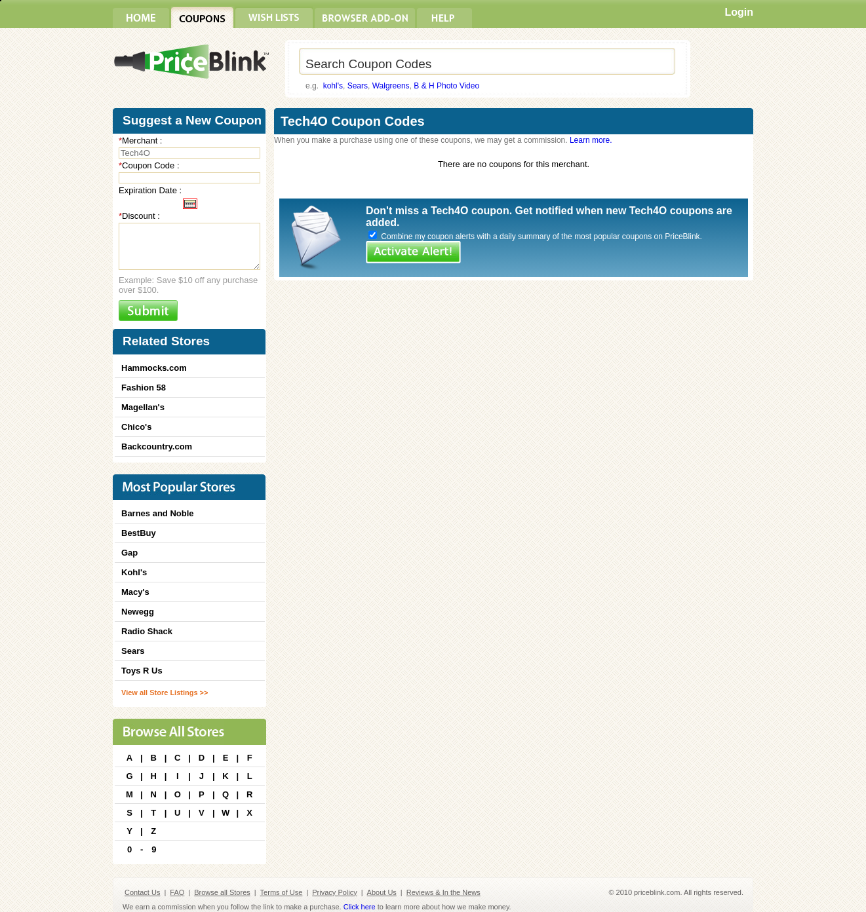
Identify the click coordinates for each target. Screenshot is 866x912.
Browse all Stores (222, 892)
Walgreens (391, 85)
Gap (129, 553)
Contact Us (142, 892)
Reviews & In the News (443, 892)
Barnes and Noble (157, 513)
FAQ (177, 892)
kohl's (333, 85)
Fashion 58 (143, 387)
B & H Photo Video (446, 85)
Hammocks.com (154, 368)
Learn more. (591, 140)
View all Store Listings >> (164, 692)
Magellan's (143, 407)
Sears (357, 85)
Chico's (136, 427)
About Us (382, 892)
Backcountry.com (156, 446)
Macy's (135, 592)
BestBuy (138, 533)
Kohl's (134, 572)
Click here (360, 907)
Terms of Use (281, 892)
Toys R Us (142, 670)
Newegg (137, 612)
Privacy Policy (334, 892)
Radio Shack (146, 631)
